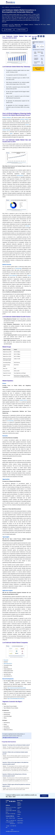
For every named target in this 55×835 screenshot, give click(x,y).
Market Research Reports (19, 804)
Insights (19, 814)
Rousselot (6, 660)
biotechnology (18, 268)
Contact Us (44, 795)
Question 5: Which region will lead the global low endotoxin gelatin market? (16, 785)
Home (3, 7)
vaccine (29, 275)
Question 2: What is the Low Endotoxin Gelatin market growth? (15, 752)
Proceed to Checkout (38, 69)
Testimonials (19, 818)
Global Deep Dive (37, 49)
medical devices (23, 400)
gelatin (11, 133)
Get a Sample (7, 29)
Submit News (20, 822)
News (18, 816)
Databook (35, 55)
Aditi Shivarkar (18, 26)
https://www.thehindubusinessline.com (15, 698)
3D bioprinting (10, 420)
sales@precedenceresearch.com (10, 737)
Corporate (42, 46)
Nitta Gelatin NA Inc (8, 663)
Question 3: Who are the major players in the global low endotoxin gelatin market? (15, 763)
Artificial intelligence (6, 117)
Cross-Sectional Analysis (37, 62)
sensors (27, 124)
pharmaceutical (20, 175)
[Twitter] (41, 36)
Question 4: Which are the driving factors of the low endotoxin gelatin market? (15, 775)
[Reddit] (35, 38)
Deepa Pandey (5, 26)
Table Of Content (20, 29)
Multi (38, 46)
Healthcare (7, 7)
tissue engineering (13, 275)
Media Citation (20, 820)
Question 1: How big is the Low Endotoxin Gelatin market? (16, 745)
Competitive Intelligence (36, 59)
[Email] (33, 38)
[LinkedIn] (38, 36)
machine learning (6, 129)
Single (34, 46)
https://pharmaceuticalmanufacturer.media (16, 688)
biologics (27, 225)
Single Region (37, 53)
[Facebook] (43, 36)
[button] (48, 2)
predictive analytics (24, 119)
